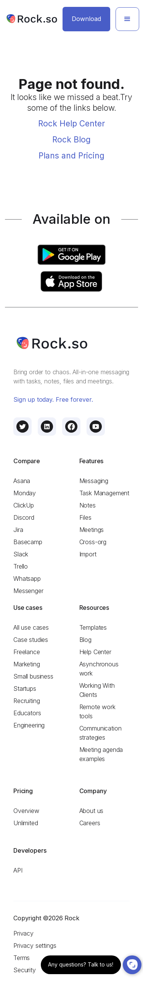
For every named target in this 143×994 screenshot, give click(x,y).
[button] (127, 19)
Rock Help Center (71, 123)
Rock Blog (71, 139)
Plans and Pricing (71, 155)
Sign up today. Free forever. (53, 399)
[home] (31, 19)
